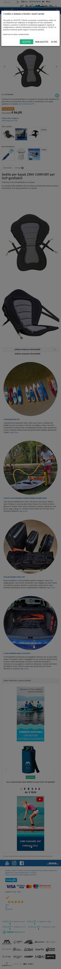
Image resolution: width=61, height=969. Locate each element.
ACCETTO (26, 42)
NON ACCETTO (41, 42)
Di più (54, 42)
